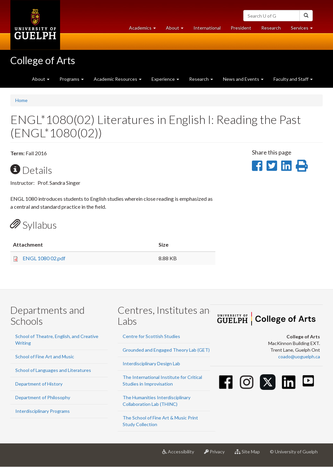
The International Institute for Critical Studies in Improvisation (162, 380)
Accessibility (180, 454)
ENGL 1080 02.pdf (44, 258)
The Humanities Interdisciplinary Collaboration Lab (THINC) (156, 401)
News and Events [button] (243, 79)
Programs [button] (71, 79)
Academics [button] (145, 29)
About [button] (177, 29)
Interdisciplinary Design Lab (151, 363)
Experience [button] (165, 79)
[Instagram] (247, 382)
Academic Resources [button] (118, 79)
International (207, 28)
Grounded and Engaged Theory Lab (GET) (166, 350)
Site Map (250, 454)
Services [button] (304, 29)
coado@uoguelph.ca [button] (299, 356)
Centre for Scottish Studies (151, 336)
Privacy (217, 454)
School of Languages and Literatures (53, 370)
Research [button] (201, 79)
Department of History (38, 384)
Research (273, 29)
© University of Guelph (294, 451)
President (241, 28)
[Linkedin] (288, 382)
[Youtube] (308, 380)
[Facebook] (226, 382)
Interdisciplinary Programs (42, 411)
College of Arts (42, 60)
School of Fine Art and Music (44, 356)
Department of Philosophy (42, 397)
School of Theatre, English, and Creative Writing (56, 339)
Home (21, 100)
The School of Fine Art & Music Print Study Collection (160, 421)
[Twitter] (268, 382)
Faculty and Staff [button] (293, 79)
